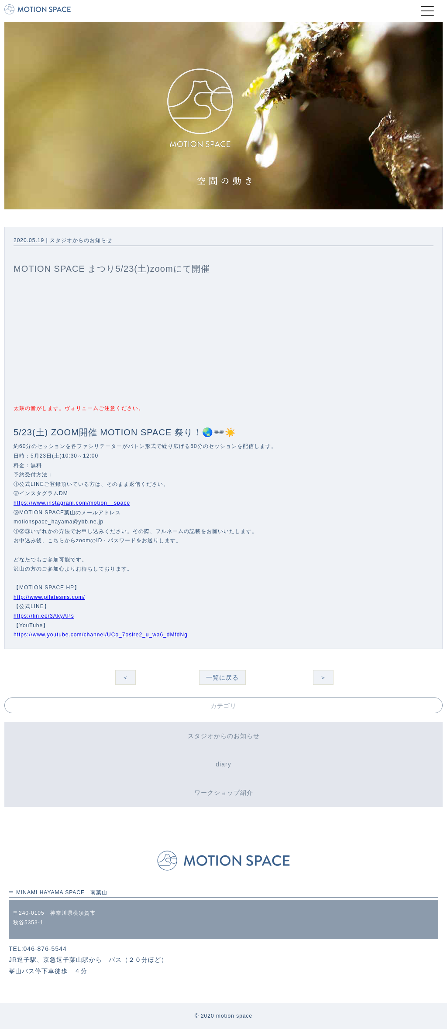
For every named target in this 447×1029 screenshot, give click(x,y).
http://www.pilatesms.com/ (49, 597)
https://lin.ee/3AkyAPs (44, 616)
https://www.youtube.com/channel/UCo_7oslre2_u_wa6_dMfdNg (101, 635)
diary (223, 764)
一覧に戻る (222, 677)
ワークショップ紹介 (223, 792)
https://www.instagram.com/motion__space (72, 503)
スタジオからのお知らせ (224, 735)
